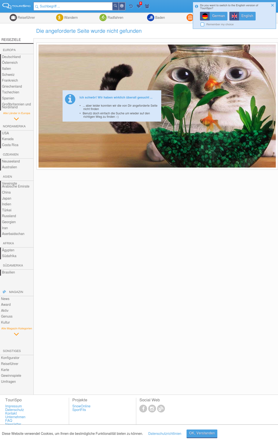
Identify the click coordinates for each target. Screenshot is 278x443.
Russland (9, 216)
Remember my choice (220, 24)
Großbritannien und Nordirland (16, 106)
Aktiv (4, 311)
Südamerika (13, 265)
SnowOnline (81, 406)
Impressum (13, 406)
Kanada (7, 139)
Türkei (7, 210)
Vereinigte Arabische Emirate (15, 185)
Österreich (10, 63)
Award (6, 304)
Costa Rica (10, 145)
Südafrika (9, 256)
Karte (5, 370)
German (218, 16)
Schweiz (8, 75)
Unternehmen (15, 417)
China (6, 192)
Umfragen (8, 382)
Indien (6, 204)
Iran (5, 228)
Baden (159, 18)
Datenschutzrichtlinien (164, 434)
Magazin (16, 292)
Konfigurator (10, 358)
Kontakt (11, 413)
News (5, 299)
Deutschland (11, 57)
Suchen (118, 6)
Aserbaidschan (13, 234)
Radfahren (115, 18)
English (247, 16)
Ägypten (8, 250)
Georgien (9, 222)
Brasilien (8, 272)
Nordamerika (14, 126)
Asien (7, 176)
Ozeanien (11, 154)
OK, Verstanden (202, 433)
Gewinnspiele (11, 376)
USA (5, 133)
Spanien (8, 98)
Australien (9, 167)
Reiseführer (26, 18)
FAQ (8, 421)
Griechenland (12, 86)
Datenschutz (14, 410)
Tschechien (10, 92)
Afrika (8, 243)
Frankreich (10, 80)
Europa (9, 50)
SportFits (79, 410)
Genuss (7, 316)
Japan (6, 198)
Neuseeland (11, 161)
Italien (6, 69)
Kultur (5, 322)
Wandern (70, 18)
